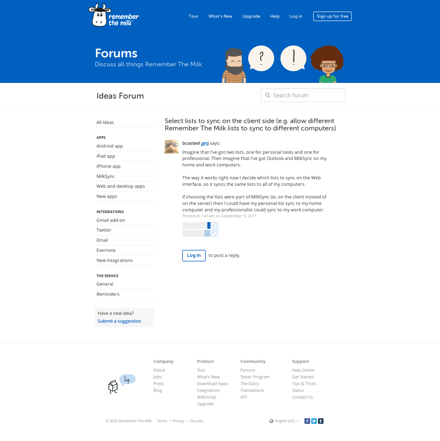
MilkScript (206, 397)
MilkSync (106, 176)
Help (274, 16)
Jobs (157, 376)
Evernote (106, 250)
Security (196, 420)
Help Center (303, 370)
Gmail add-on (111, 220)
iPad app (106, 156)
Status (298, 390)
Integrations (208, 390)
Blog (157, 390)
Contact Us (302, 397)
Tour (193, 16)
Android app (110, 146)
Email (102, 240)
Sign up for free (332, 16)
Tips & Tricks (304, 383)
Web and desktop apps (121, 186)
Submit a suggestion (119, 321)
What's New (220, 16)
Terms (162, 420)
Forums (247, 370)
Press (158, 383)
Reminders (108, 294)
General (105, 284)
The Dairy (249, 383)
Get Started (303, 376)
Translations (252, 390)
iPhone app (109, 166)
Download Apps (212, 383)
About (159, 370)
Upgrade (251, 16)
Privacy (179, 420)
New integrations (115, 260)
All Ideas (105, 122)
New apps (107, 196)
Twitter (104, 230)
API (243, 397)
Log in (296, 16)
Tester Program (255, 376)
